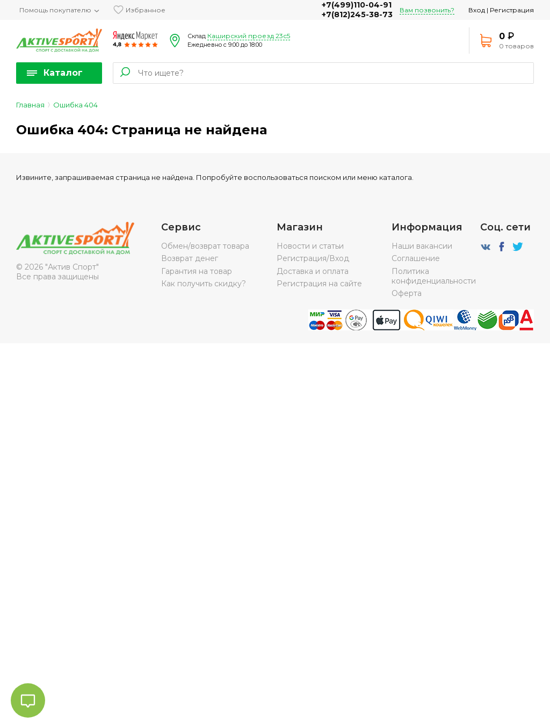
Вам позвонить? (427, 10)
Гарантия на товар (196, 271)
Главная (30, 104)
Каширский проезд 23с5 (248, 36)
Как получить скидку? (203, 283)
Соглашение (416, 258)
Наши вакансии (422, 246)
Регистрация (512, 10)
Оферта (407, 293)
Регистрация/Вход (313, 258)
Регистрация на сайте (319, 283)
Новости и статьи (310, 246)
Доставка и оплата (313, 271)
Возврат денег (189, 258)
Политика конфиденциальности (434, 276)
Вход (476, 10)
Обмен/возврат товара (205, 246)
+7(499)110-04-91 (357, 5)
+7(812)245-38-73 (357, 14)
